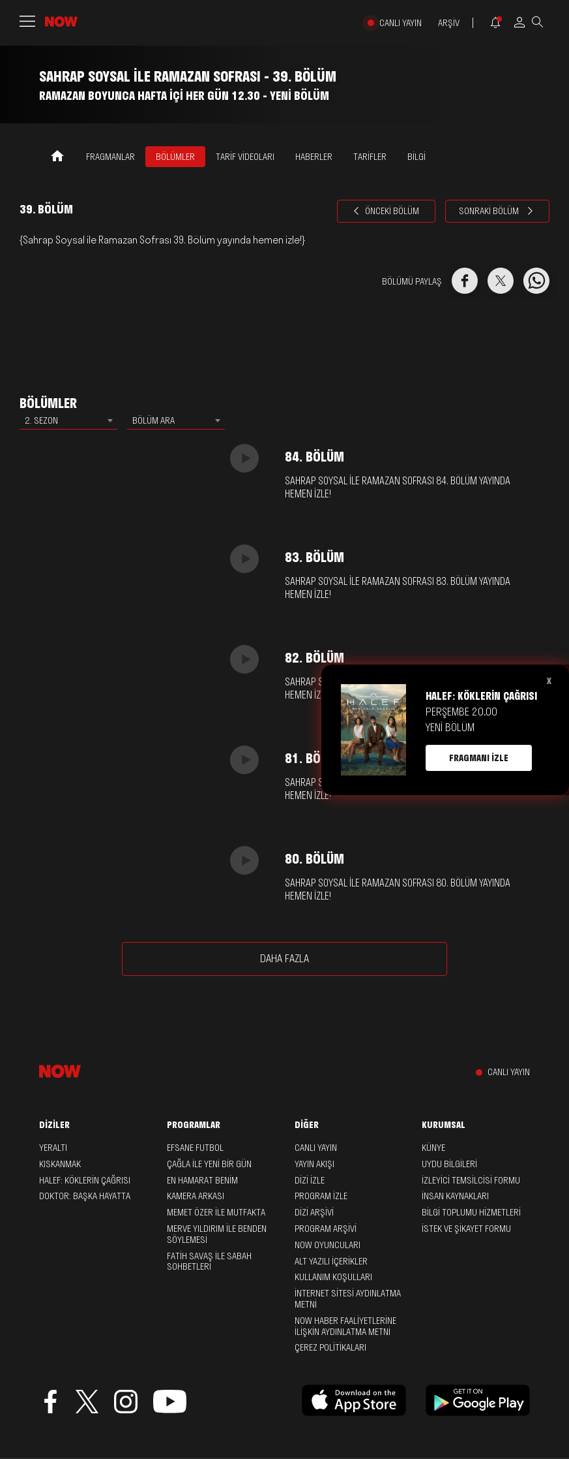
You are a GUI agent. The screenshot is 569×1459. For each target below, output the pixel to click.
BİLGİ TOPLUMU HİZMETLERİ (471, 1212)
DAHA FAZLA (284, 958)
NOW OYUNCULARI (327, 1245)
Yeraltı (53, 1147)
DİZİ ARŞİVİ (314, 1212)
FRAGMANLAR (110, 157)
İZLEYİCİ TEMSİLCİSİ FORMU (471, 1180)
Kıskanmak (60, 1164)
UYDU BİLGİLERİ (449, 1164)
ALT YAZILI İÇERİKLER (331, 1261)
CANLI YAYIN (400, 23)
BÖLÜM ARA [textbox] (153, 420)
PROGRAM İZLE (321, 1196)
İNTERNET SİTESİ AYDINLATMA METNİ (348, 1298)
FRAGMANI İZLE (478, 758)
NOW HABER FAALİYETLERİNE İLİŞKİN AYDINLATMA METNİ (345, 1326)
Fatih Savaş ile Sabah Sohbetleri (209, 1261)
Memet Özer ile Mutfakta (216, 1212)
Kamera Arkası (195, 1196)
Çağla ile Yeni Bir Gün (209, 1164)
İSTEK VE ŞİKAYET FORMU (466, 1228)
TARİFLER (370, 157)
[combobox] (68, 420)
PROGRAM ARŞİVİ (326, 1228)
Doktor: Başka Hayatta (84, 1196)
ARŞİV (449, 23)
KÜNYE (433, 1147)
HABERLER (313, 157)
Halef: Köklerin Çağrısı (84, 1180)
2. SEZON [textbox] (41, 420)
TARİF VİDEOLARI (245, 157)
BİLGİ (416, 157)
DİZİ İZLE (310, 1180)
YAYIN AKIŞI (314, 1164)
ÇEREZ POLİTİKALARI (330, 1347)
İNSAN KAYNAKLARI (455, 1196)
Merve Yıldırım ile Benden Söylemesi (217, 1234)
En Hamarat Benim (202, 1180)
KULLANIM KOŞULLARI (333, 1277)
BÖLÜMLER (175, 157)
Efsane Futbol (195, 1147)
